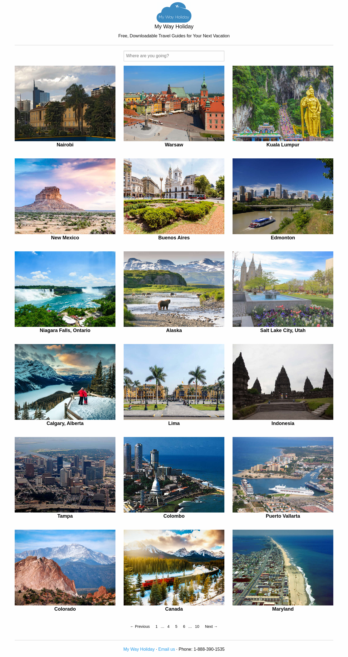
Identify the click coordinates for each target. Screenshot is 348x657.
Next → (211, 626)
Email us (166, 649)
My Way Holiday (139, 649)
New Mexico (65, 237)
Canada (174, 609)
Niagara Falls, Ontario (65, 330)
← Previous (140, 626)
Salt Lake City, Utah (283, 330)
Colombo (174, 516)
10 (197, 626)
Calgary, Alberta (65, 423)
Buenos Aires (174, 237)
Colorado (65, 609)
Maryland (283, 609)
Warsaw (174, 144)
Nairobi (65, 144)
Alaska (174, 330)
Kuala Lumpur (282, 144)
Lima (174, 423)
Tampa (65, 516)
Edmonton (283, 237)
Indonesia (282, 423)
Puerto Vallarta (283, 516)
